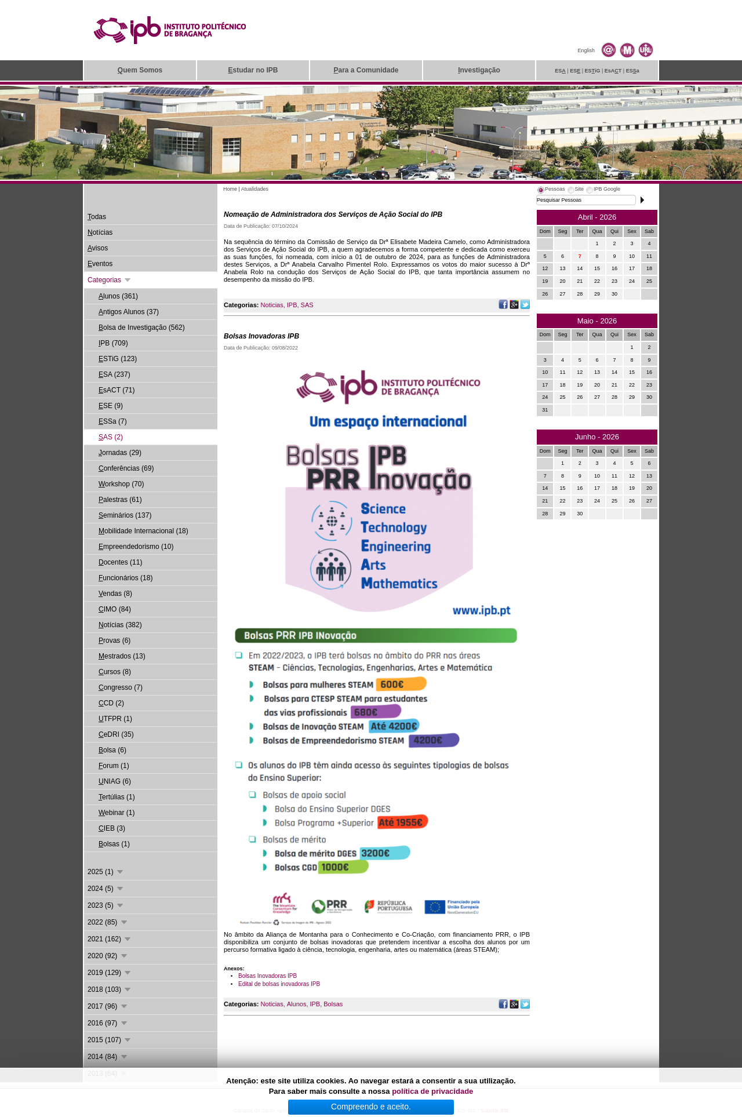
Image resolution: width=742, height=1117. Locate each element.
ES (560, 71)
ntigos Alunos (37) (129, 312)
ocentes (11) (120, 562)
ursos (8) (115, 672)
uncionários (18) (125, 578)
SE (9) (111, 406)
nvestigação (479, 70)
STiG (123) (118, 359)
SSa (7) (113, 421)
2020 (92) (108, 955)
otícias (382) (120, 625)
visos (98, 248)
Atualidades (254, 189)
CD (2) (111, 703)
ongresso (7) (121, 687)
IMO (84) (115, 609)
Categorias (110, 280)
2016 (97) (108, 1023)
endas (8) (115, 594)
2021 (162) (110, 939)
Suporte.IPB (495, 1111)
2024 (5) (106, 888)
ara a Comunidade (365, 70)
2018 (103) (110, 989)
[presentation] (550, 191)
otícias (100, 232)
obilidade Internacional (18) (143, 531)
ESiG (593, 71)
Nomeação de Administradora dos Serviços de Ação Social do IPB (333, 214)
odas (97, 217)
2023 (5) (106, 905)
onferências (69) (126, 468)
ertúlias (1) (117, 797)
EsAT (613, 71)
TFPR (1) (115, 719)
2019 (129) (110, 972)
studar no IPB (253, 70)
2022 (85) (108, 922)
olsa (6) (112, 750)
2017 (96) (108, 1006)
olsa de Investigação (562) (142, 327)
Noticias (272, 304)
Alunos (297, 1003)
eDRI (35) (116, 734)
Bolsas (333, 1003)
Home (230, 189)
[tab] (550, 191)
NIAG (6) (115, 781)
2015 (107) (110, 1040)
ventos (100, 264)
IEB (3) (112, 828)
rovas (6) (114, 640)
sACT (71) (116, 390)
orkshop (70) (121, 484)
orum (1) (114, 766)
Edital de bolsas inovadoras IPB (279, 984)
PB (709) (113, 343)
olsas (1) (114, 844)
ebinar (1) (116, 813)
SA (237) (114, 374)
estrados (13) (122, 656)
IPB (292, 304)
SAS (307, 304)
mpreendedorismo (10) (136, 547)
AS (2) (111, 437)
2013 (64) (108, 1073)
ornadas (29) (120, 453)
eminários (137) (125, 515)
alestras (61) (120, 500)
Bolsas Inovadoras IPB (261, 336)
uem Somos (140, 70)
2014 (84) (108, 1056)
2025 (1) (106, 871)
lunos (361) (118, 296)
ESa (632, 71)
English (586, 50)
